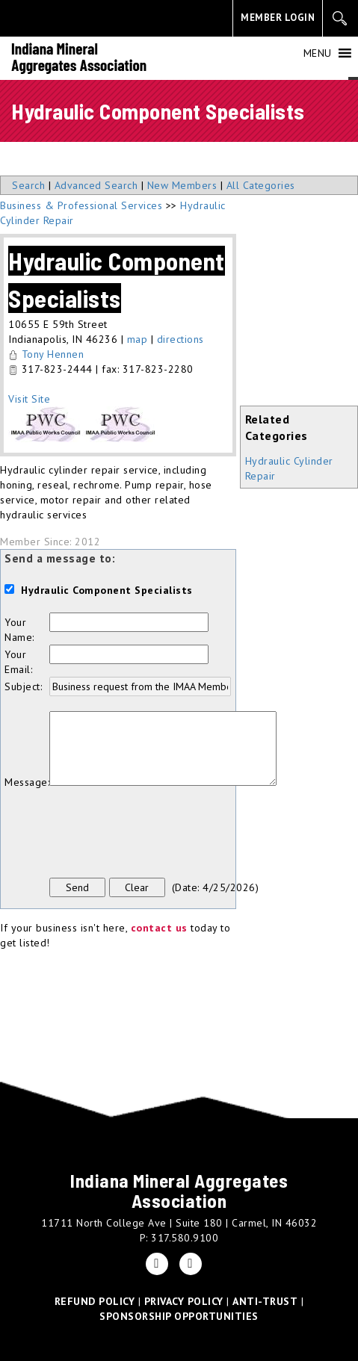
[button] (317, 53)
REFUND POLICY (95, 1301)
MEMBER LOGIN (278, 17)
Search (28, 185)
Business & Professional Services (81, 205)
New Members (182, 185)
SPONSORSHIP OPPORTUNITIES (179, 1316)
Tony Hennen (53, 354)
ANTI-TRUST (264, 1301)
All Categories (260, 185)
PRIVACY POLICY (183, 1301)
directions (180, 339)
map (137, 339)
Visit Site (29, 399)
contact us (159, 927)
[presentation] (163, 833)
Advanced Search (96, 185)
